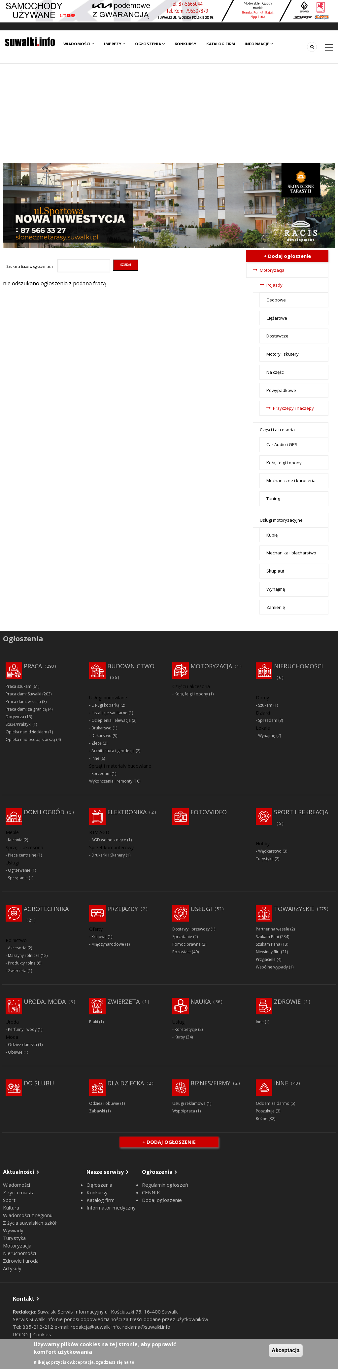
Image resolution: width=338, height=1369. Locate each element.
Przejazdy (122, 909)
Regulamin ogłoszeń (165, 1184)
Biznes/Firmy (210, 1083)
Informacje (259, 44)
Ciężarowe (276, 318)
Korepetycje (186, 1029)
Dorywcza (15, 717)
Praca (33, 666)
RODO (21, 1334)
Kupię (272, 535)
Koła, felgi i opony (284, 463)
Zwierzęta (17, 970)
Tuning (273, 499)
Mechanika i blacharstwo (291, 553)
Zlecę (96, 743)
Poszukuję (265, 1111)
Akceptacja (286, 1350)
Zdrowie (287, 1001)
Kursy (180, 1037)
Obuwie (15, 1052)
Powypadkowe (281, 390)
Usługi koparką (105, 705)
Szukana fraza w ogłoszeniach (29, 266)
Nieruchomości (298, 666)
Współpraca (183, 1111)
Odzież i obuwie (104, 1103)
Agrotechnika (46, 909)
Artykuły (12, 1268)
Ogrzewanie (19, 870)
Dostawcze (277, 336)
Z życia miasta (19, 1192)
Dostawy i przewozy (191, 929)
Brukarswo (101, 728)
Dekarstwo (101, 735)
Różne (261, 1118)
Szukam (265, 705)
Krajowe (99, 936)
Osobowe (276, 300)
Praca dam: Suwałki (23, 694)
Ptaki (93, 1022)
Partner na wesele (272, 929)
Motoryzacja (272, 270)
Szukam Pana (268, 944)
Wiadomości (78, 44)
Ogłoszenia (150, 44)
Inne (95, 758)
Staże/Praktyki (18, 724)
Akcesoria (17, 948)
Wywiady (13, 1230)
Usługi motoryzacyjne (281, 520)
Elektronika (127, 812)
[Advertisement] (169, 113)
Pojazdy (274, 285)
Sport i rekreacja (301, 812)
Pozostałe (181, 952)
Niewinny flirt (268, 952)
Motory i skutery (282, 354)
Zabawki (97, 1111)
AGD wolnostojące (108, 840)
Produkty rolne (22, 963)
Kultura (11, 1207)
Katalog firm (220, 44)
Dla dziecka (125, 1083)
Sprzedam (101, 773)
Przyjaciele (266, 959)
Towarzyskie (294, 909)
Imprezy (114, 44)
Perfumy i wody (22, 1029)
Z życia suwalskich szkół (29, 1222)
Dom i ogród (44, 812)
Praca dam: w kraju (23, 701)
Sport (9, 1200)
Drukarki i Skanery (108, 855)
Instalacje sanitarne (109, 713)
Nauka (200, 1001)
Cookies (42, 1334)
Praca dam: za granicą (26, 709)
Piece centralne (22, 855)
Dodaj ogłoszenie (162, 1200)
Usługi (201, 909)
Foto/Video (208, 812)
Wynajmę (275, 589)
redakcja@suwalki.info (95, 1326)
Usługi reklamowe (189, 1103)
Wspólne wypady (272, 967)
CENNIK (151, 1192)
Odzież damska (22, 1044)
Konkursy (185, 44)
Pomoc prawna (186, 944)
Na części (275, 372)
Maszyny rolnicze (24, 955)
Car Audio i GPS (281, 444)
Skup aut (275, 571)
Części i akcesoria (277, 430)
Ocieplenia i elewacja (111, 720)
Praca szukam (18, 686)
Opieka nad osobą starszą (30, 739)
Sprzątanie (18, 878)
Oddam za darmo (272, 1103)
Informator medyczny (111, 1207)
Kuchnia (15, 840)
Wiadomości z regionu (27, 1215)
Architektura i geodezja (113, 751)
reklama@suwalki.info (146, 1326)
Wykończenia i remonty (110, 781)
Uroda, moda (45, 1001)
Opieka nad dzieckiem (26, 732)
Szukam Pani (267, 936)
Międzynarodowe (107, 944)
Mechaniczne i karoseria (291, 480)
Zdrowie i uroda (21, 1260)
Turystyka (265, 858)
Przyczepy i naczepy (293, 408)
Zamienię (275, 607)
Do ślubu (39, 1083)
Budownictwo (130, 666)
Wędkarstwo (270, 851)
